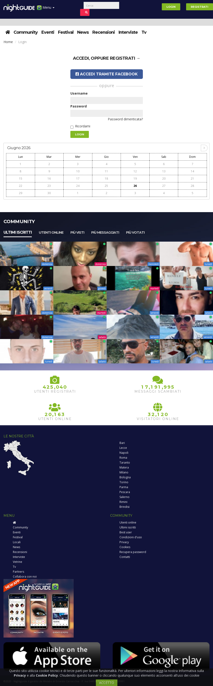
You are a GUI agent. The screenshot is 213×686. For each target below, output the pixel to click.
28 (192, 186)
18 (106, 179)
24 (77, 186)
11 (106, 171)
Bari (122, 443)
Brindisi (124, 507)
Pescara (124, 492)
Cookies (124, 547)
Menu (45, 9)
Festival (65, 32)
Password (78, 106)
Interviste (128, 32)
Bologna (125, 477)
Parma (123, 487)
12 (135, 171)
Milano (123, 472)
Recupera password (132, 552)
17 (77, 179)
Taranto (124, 463)
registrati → (125, 58)
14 (192, 171)
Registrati (199, 6)
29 (20, 193)
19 (135, 179)
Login (171, 6)
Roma (123, 458)
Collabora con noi (25, 577)
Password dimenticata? (125, 119)
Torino (123, 482)
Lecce (123, 448)
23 (49, 186)
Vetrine (17, 562)
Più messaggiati (105, 232)
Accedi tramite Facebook (107, 74)
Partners (18, 572)
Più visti (77, 232)
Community (26, 32)
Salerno (124, 497)
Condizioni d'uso (130, 537)
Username (79, 93)
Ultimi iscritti (18, 232)
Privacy (124, 542)
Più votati (135, 232)
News (83, 32)
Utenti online (51, 232)
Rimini (123, 502)
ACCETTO (106, 682)
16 (49, 179)
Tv (143, 32)
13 (164, 171)
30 (49, 193)
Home (8, 42)
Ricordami (82, 126)
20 (164, 179)
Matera (124, 467)
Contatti (124, 557)
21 (192, 179)
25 (106, 186)
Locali (17, 542)
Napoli (123, 453)
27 (164, 186)
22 (20, 186)
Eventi (47, 32)
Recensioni (103, 32)
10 (77, 171)
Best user (125, 532)
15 (20, 179)
